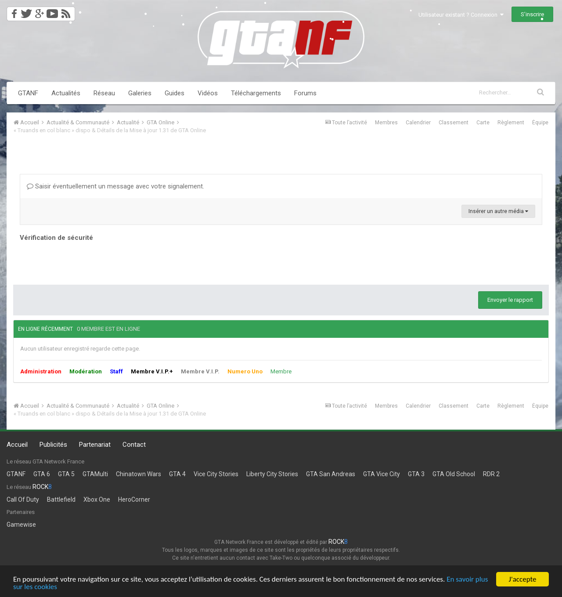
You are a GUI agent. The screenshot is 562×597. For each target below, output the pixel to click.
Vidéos (208, 93)
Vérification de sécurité (56, 238)
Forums (305, 93)
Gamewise (21, 524)
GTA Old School (453, 474)
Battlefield (61, 499)
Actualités (65, 93)
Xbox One (96, 499)
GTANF (28, 93)
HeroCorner (134, 499)
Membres (386, 122)
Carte (483, 122)
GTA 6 (41, 474)
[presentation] (86, 261)
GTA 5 (66, 474)
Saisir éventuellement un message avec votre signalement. (115, 186)
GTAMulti (95, 474)
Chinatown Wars (138, 474)
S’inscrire (532, 14)
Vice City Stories (216, 474)
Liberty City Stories (272, 474)
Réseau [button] (104, 93)
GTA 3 (416, 474)
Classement (453, 122)
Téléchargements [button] (256, 93)
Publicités (53, 445)
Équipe (540, 122)
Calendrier (418, 122)
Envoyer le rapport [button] (510, 300)
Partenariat (95, 445)
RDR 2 (491, 474)
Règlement (510, 122)
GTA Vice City (381, 474)
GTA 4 (177, 474)
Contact (134, 445)
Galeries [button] (139, 93)
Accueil (17, 445)
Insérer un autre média (498, 211)
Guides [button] (174, 93)
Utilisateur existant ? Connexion (461, 14)
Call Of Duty (23, 499)
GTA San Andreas (330, 474)
